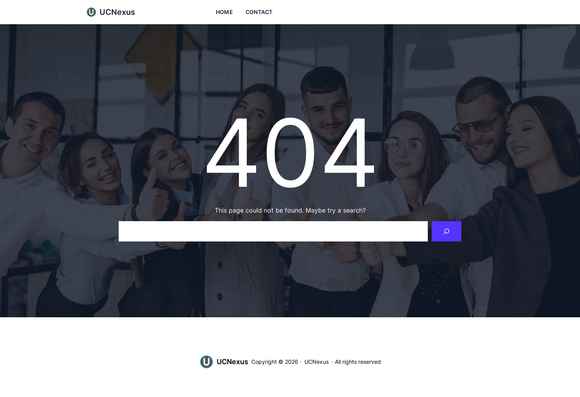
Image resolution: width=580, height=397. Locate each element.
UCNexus (117, 12)
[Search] (446, 231)
